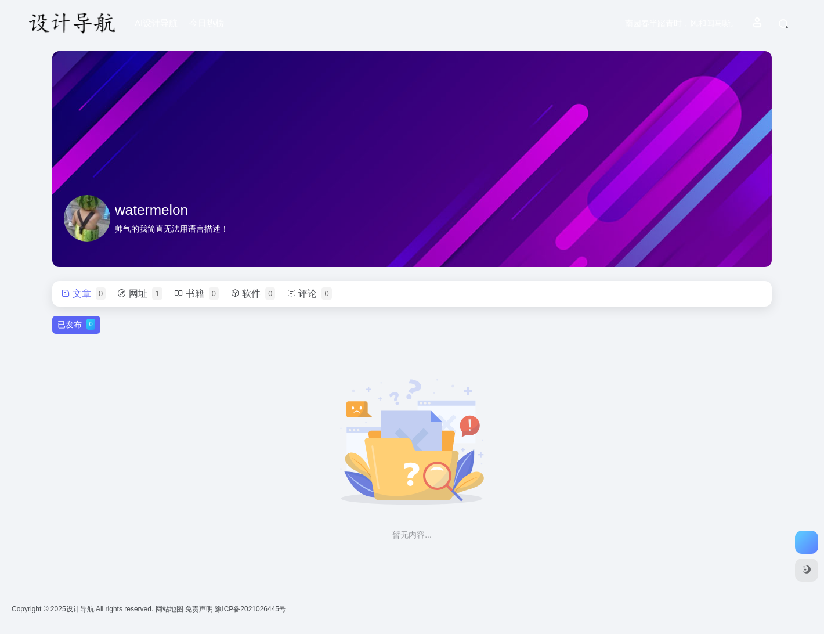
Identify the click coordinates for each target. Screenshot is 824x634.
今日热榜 (206, 23)
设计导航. (81, 609)
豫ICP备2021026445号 (250, 609)
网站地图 (170, 609)
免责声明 (200, 609)
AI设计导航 (156, 23)
